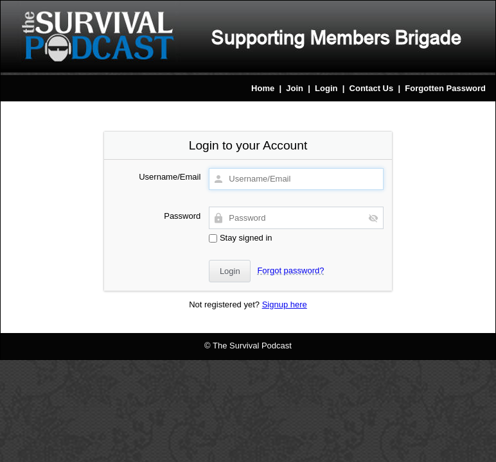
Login (326, 88)
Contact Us (372, 88)
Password (182, 216)
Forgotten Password (445, 88)
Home (262, 88)
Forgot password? (290, 270)
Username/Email (169, 177)
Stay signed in (240, 238)
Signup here (284, 304)
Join (294, 88)
